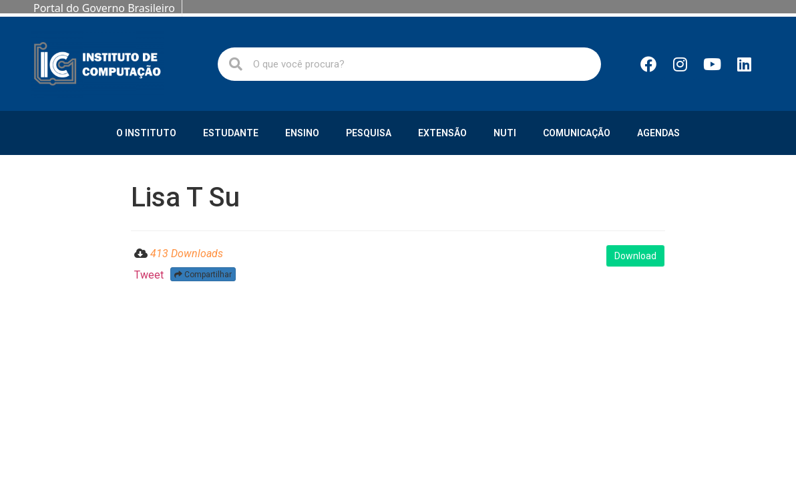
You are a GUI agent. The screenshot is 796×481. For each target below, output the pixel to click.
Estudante (230, 133)
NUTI (504, 133)
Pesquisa (368, 133)
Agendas (658, 133)
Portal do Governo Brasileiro (104, 8)
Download (635, 256)
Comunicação (576, 133)
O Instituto (146, 133)
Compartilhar (203, 274)
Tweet (149, 275)
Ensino (302, 133)
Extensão (442, 133)
